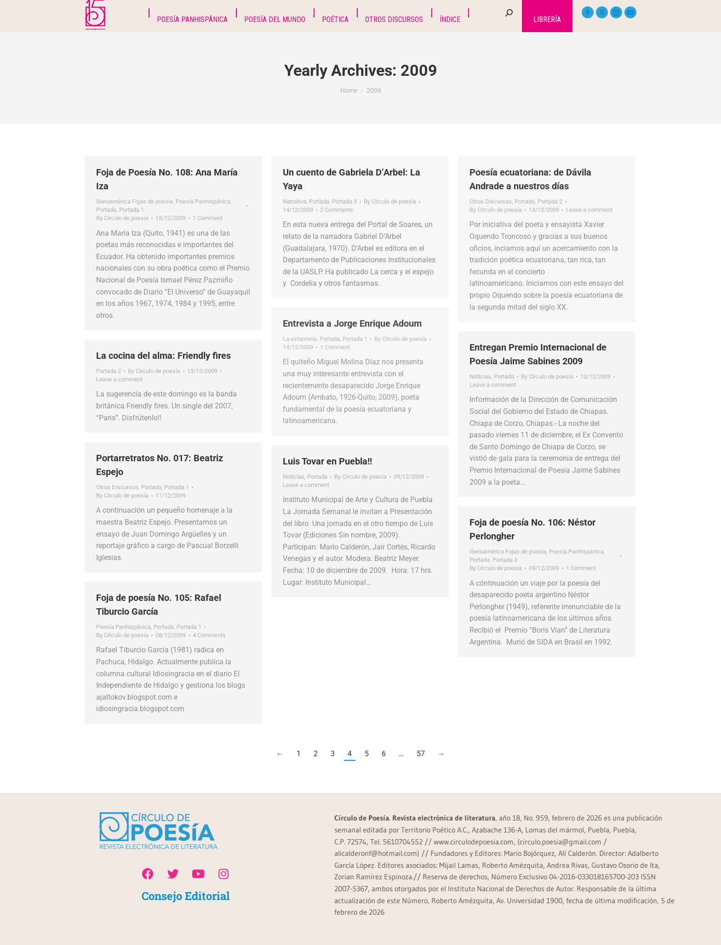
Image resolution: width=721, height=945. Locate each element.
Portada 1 (131, 209)
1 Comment (208, 218)
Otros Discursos (490, 201)
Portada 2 (550, 201)
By (122, 218)
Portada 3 (344, 201)
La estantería (300, 338)
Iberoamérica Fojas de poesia (134, 201)
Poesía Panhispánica (203, 201)
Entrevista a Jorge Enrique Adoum (352, 323)
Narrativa (294, 201)
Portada (106, 209)
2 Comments (336, 209)
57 (421, 753)
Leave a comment (589, 209)
